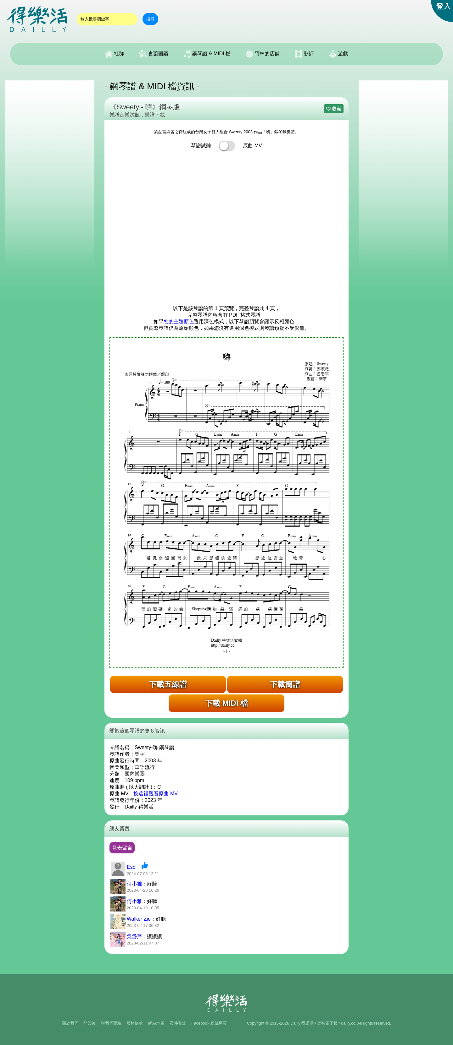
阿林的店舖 (263, 54)
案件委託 (178, 1023)
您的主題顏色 (179, 321)
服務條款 (134, 1023)
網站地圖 (156, 1023)
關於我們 (70, 1023)
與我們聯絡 (111, 1023)
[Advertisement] (49, 174)
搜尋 (150, 19)
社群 (114, 54)
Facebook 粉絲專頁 (209, 1023)
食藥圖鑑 (153, 54)
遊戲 (338, 54)
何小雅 (134, 883)
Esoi (132, 867)
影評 (304, 54)
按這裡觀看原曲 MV (155, 793)
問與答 (89, 1023)
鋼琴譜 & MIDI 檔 (207, 54)
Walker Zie (139, 919)
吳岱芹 (134, 936)
